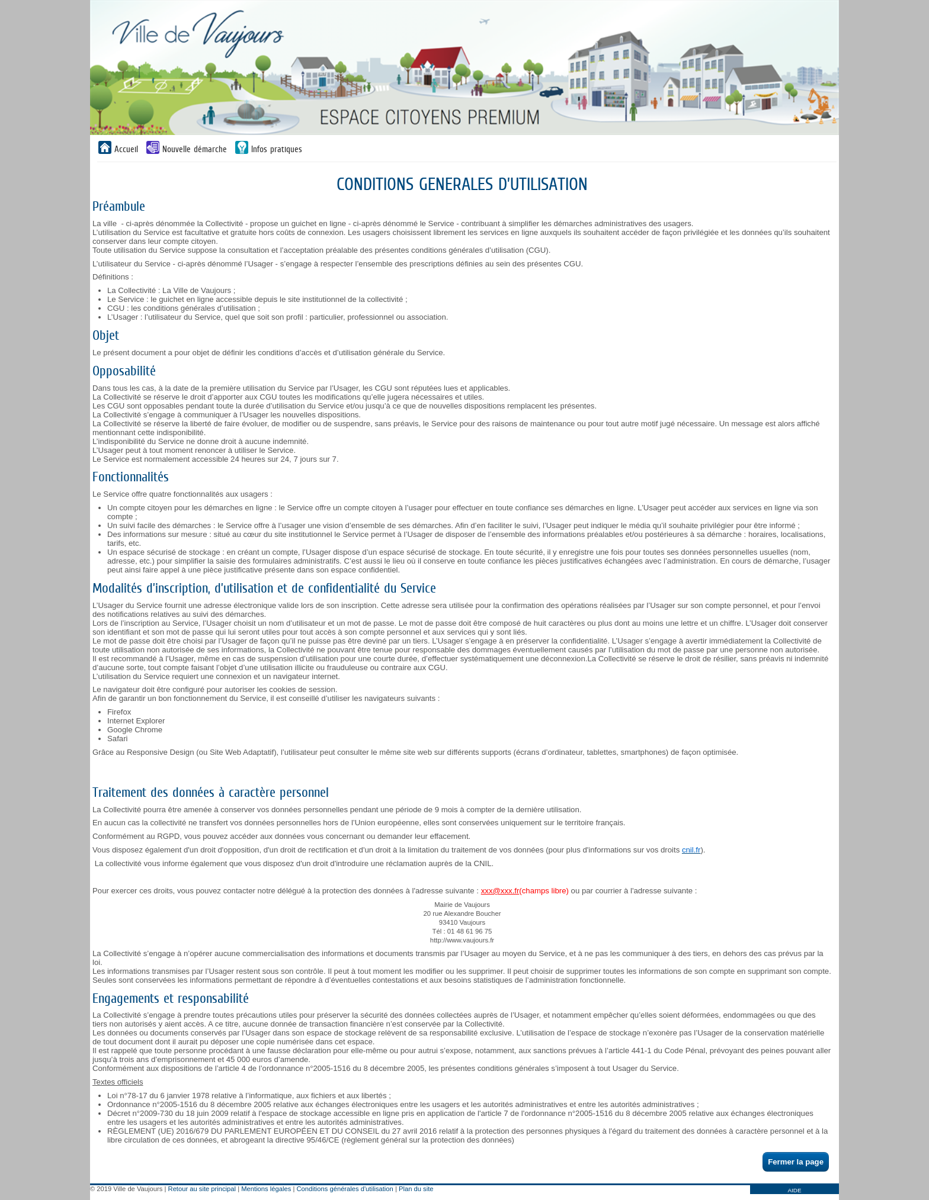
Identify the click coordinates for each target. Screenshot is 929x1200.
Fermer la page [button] (796, 1161)
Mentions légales (266, 1188)
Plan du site (416, 1188)
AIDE (794, 1190)
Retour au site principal (202, 1188)
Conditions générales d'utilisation (345, 1188)
